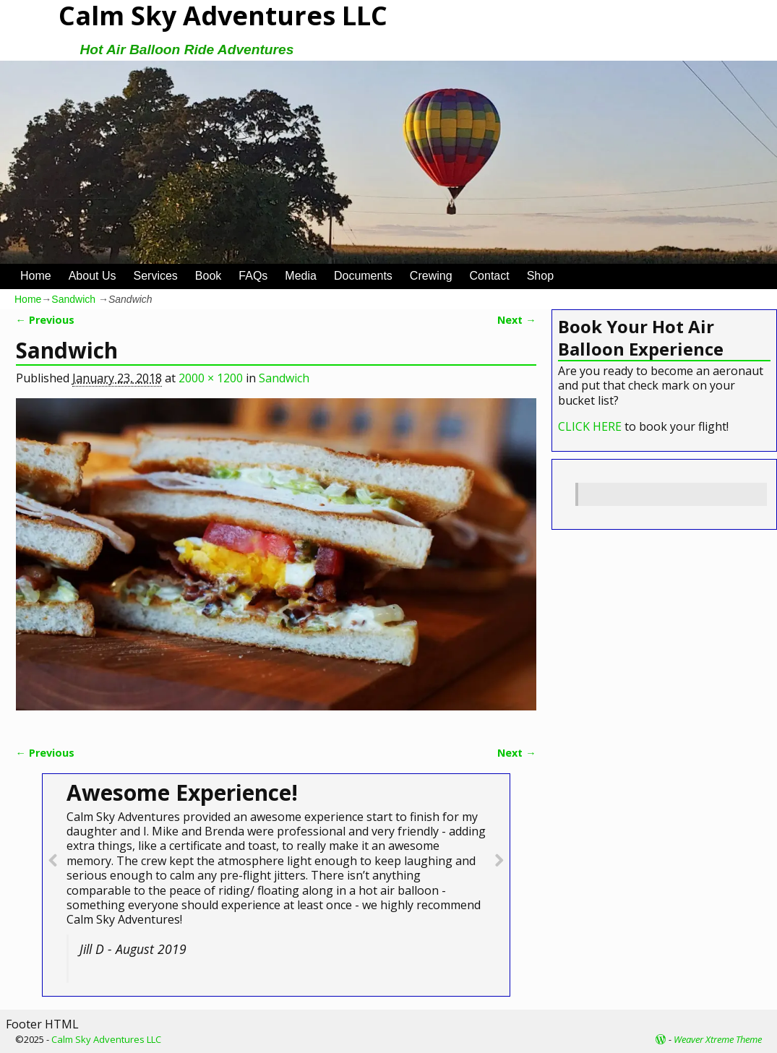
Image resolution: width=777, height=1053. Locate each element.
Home (35, 276)
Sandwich (73, 299)
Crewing (431, 276)
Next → (516, 320)
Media (301, 276)
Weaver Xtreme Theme (718, 1039)
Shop (540, 276)
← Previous (45, 320)
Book (208, 276)
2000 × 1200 (211, 378)
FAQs (253, 276)
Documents (363, 276)
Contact (490, 276)
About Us (92, 276)
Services (156, 276)
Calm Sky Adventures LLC (106, 1039)
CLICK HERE (590, 426)
